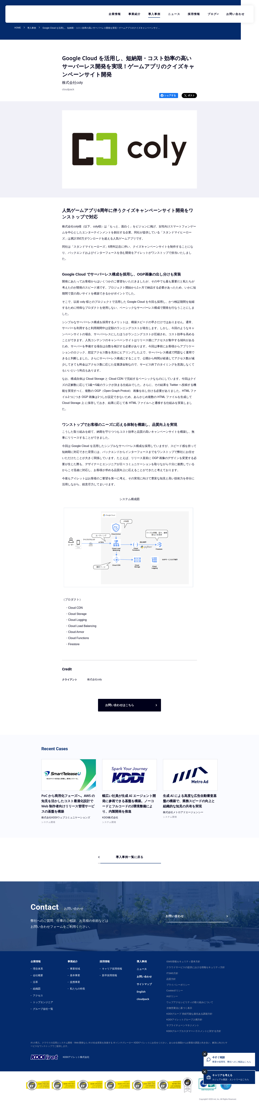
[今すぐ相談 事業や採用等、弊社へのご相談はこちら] (229, 1059)
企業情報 (115, 13)
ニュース (174, 13)
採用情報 (194, 13)
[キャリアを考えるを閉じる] (205, 1072)
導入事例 (154, 13)
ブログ (212, 13)
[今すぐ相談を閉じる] (205, 1054)
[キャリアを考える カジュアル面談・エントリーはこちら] (229, 1077)
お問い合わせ (235, 13)
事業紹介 (134, 13)
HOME (17, 28)
